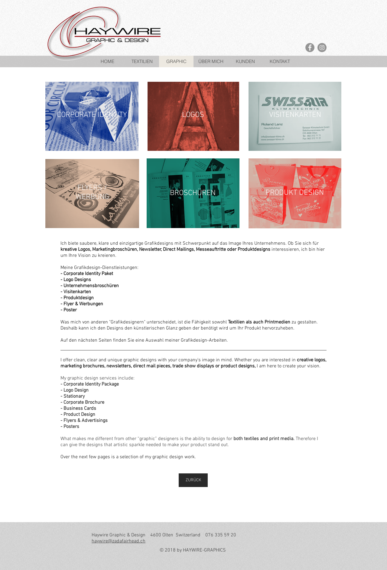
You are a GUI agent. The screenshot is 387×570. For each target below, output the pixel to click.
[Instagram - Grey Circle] (322, 47)
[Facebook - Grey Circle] (309, 47)
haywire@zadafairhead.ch (118, 541)
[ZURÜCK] (193, 480)
